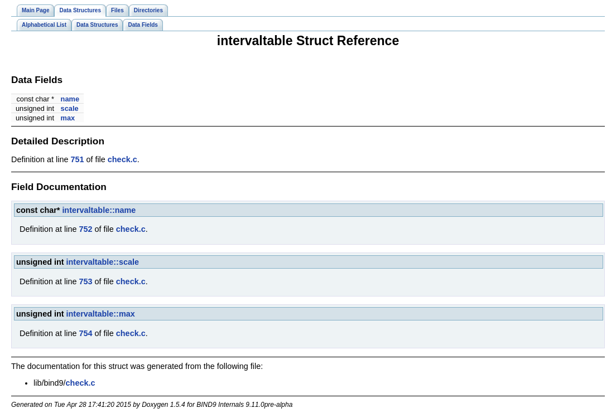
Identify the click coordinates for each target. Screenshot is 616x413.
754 (85, 333)
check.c (122, 159)
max (68, 118)
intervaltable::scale (102, 261)
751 (77, 159)
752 (85, 229)
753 (85, 281)
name (70, 99)
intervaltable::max (100, 313)
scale (70, 108)
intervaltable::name (99, 210)
